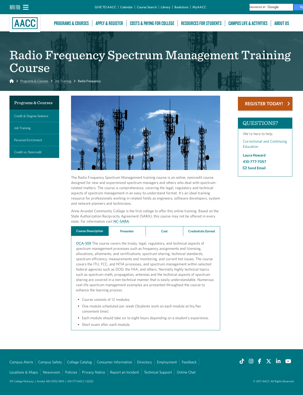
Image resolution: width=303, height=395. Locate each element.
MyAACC (199, 7)
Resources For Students (201, 23)
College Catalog (79, 362)
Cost (164, 231)
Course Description (89, 231)
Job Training (63, 81)
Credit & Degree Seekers (31, 116)
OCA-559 (83, 243)
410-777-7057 (254, 161)
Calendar (126, 7)
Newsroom (51, 372)
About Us (281, 23)
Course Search (147, 7)
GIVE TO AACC (105, 7)
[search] (271, 7)
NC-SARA (121, 221)
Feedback (189, 362)
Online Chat (186, 372)
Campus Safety (50, 362)
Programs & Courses (71, 23)
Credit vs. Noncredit (28, 152)
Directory (144, 362)
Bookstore (181, 7)
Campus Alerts (21, 362)
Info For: (15, 7)
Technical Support (158, 372)
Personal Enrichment (28, 140)
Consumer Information (114, 362)
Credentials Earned (201, 231)
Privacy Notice (93, 372)
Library (165, 7)
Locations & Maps (23, 372)
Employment (167, 362)
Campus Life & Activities (247, 23)
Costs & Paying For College (152, 23)
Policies (71, 372)
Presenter (127, 231)
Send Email (257, 168)
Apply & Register (109, 23)
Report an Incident (124, 372)
